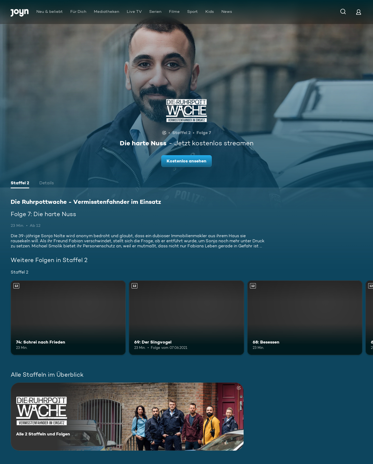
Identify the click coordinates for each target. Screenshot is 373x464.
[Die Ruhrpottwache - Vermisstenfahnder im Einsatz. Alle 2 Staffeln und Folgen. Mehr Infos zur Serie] (127, 417)
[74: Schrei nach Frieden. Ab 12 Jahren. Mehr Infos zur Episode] (68, 317)
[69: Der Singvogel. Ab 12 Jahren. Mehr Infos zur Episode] (186, 317)
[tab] (20, 183)
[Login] (358, 12)
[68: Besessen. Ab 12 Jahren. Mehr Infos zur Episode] (304, 317)
